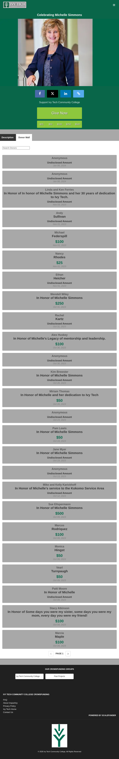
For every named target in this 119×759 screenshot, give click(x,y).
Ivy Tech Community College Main (30, 676)
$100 (59, 124)
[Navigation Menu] (114, 5)
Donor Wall (24, 137)
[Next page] (68, 653)
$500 (77, 124)
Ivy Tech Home (9, 709)
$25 (41, 124)
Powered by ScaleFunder (102, 715)
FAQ (5, 700)
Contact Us (8, 712)
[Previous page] (50, 653)
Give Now (59, 113)
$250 (68, 124)
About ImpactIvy (10, 703)
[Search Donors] (16, 148)
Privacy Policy (9, 706)
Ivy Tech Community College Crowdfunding (26, 694)
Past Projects (59, 676)
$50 (50, 124)
